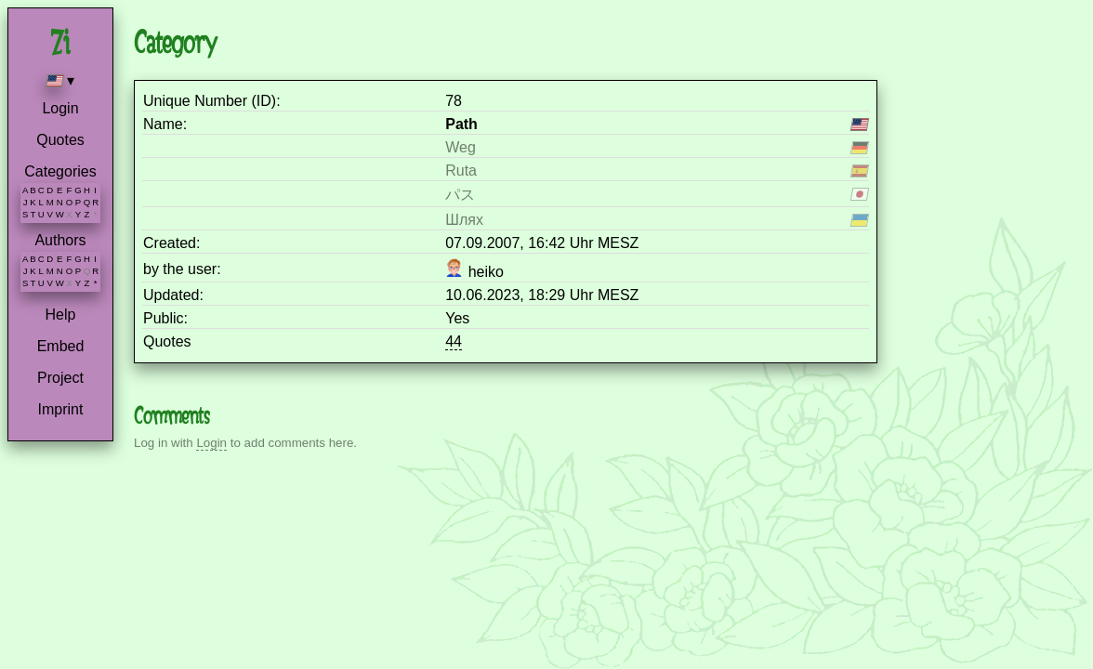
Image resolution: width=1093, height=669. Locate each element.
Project (60, 378)
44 (453, 341)
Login (60, 108)
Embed (61, 346)
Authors (60, 240)
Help (61, 314)
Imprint (61, 409)
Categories (60, 171)
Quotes (60, 140)
